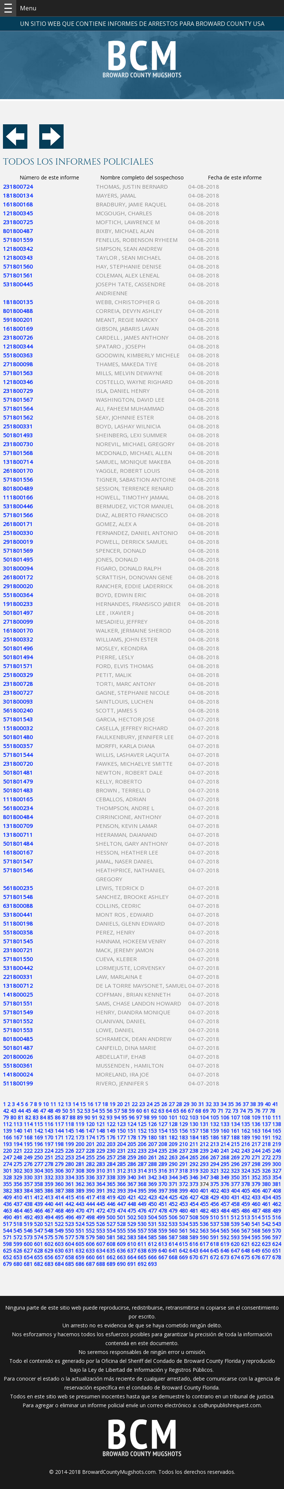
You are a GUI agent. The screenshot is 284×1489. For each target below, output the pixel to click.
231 (121, 1150)
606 (90, 1243)
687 (90, 1263)
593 (235, 1237)
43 (13, 1110)
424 (162, 1197)
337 (100, 1177)
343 (162, 1177)
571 (7, 1237)
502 (131, 1217)
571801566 (18, 515)
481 (193, 1210)
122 (110, 1124)
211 (193, 1144)
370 (162, 1184)
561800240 (18, 710)
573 (28, 1237)
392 (110, 1190)
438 (28, 1203)
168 (28, 1137)
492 (28, 1217)
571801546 (18, 870)
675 (245, 1257)
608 (110, 1243)
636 (121, 1250)
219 (276, 1144)
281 (79, 1164)
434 (266, 1197)
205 (131, 1144)
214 (224, 1144)
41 (275, 1104)
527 (110, 1223)
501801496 (18, 648)
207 (152, 1144)
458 (235, 1203)
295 (224, 1164)
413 (48, 1197)
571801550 (18, 959)
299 (266, 1164)
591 (214, 1237)
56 (109, 1110)
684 (59, 1263)
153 (152, 1130)
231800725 (18, 222)
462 (276, 1203)
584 (142, 1237)
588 (183, 1237)
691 (131, 1263)
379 (255, 1184)
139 (7, 1130)
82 (28, 1117)
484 (224, 1210)
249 (28, 1157)
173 (79, 1137)
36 (238, 1104)
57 (117, 1110)
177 (121, 1137)
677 (266, 1257)
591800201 (18, 319)
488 (266, 1210)
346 (193, 1177)
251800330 (18, 532)
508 (193, 1217)
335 (79, 1177)
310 (100, 1170)
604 (69, 1243)
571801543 (18, 719)
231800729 (18, 390)
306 (59, 1170)
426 (183, 1197)
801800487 (18, 231)
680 (17, 1263)
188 (235, 1137)
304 (38, 1170)
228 (90, 1150)
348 (214, 1177)
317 (173, 1170)
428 (204, 1197)
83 (35, 1117)
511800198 (18, 923)
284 (110, 1164)
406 (255, 1190)
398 (173, 1190)
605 (79, 1243)
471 (90, 1210)
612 (152, 1243)
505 (162, 1217)
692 (142, 1263)
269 (235, 1157)
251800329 (18, 674)
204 (121, 1144)
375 (214, 1184)
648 (245, 1250)
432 (245, 1197)
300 (276, 1164)
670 (193, 1257)
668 (173, 1257)
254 (79, 1157)
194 (17, 1144)
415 (69, 1197)
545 (17, 1230)
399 (183, 1190)
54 (95, 1110)
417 (90, 1197)
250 (38, 1157)
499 (100, 1217)
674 (235, 1257)
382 (7, 1190)
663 (121, 1257)
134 (235, 1124)
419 (110, 1197)
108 (245, 1117)
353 (266, 1177)
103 (193, 1117)
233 (142, 1150)
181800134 (18, 195)
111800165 (18, 799)
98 (146, 1117)
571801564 (18, 408)
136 (255, 1124)
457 (224, 1203)
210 (183, 1144)
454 (193, 1203)
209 (173, 1144)
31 (201, 1104)
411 (28, 1197)
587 (173, 1237)
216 (245, 1144)
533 (173, 1223)
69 (206, 1110)
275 (17, 1164)
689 (110, 1263)
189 (245, 1137)
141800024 (18, 1074)
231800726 (18, 337)
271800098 (18, 364)
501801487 (18, 1047)
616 (193, 1243)
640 (162, 1250)
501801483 (18, 790)
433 (255, 1197)
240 (214, 1150)
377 (235, 1184)
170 (48, 1137)
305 (48, 1170)
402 (214, 1190)
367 (131, 1184)
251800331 (18, 426)
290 (173, 1164)
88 (72, 1117)
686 (79, 1263)
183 (183, 1137)
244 (255, 1150)
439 (38, 1203)
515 (266, 1217)
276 (28, 1164)
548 (48, 1230)
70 (213, 1110)
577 (69, 1237)
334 (69, 1177)
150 (121, 1130)
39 (260, 1104)
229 (100, 1150)
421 (131, 1197)
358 (38, 1184)
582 (121, 1237)
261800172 (18, 577)
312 (121, 1170)
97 (139, 1117)
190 (255, 1137)
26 (164, 1104)
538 (224, 1223)
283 (100, 1164)
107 (235, 1117)
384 (28, 1190)
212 (204, 1144)
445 (100, 1203)
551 (79, 1230)
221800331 (18, 976)
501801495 (18, 559)
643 (193, 1250)
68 (198, 1110)
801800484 (18, 817)
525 (90, 1223)
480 (183, 1210)
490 (7, 1217)
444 (90, 1203)
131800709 (18, 825)
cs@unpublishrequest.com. (230, 1405)
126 (152, 1124)
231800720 (18, 763)
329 (17, 1177)
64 (169, 1110)
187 (224, 1137)
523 (69, 1223)
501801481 (18, 772)
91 (95, 1117)
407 (266, 1190)
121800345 (18, 213)
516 (276, 1217)
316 (162, 1170)
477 (152, 1210)
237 (183, 1150)
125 (142, 1124)
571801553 (18, 1030)
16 (90, 1104)
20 (120, 1104)
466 (38, 1210)
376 (224, 1184)
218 (266, 1144)
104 (204, 1117)
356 (17, 1184)
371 (173, 1184)
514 (255, 1217)
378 (245, 1184)
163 (255, 1130)
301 (7, 1170)
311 (110, 1170)
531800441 (18, 914)
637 (131, 1250)
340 (131, 1177)
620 (235, 1243)
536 (204, 1223)
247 (7, 1157)
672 (214, 1257)
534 (183, 1223)
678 (276, 1257)
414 (59, 1197)
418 (100, 1197)
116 (48, 1124)
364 (100, 1184)
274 (7, 1164)
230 (110, 1150)
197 (48, 1144)
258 (121, 1157)
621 (245, 1243)
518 (17, 1223)
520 (38, 1223)
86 (58, 1117)
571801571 (18, 666)
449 (142, 1203)
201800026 (18, 1056)
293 (204, 1164)
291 (183, 1164)
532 (162, 1223)
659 (79, 1257)
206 (142, 1144)
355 (7, 1184)
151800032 (18, 728)
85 (50, 1117)
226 (69, 1150)
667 (162, 1257)
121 (100, 1124)
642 (183, 1250)
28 (179, 1104)
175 (100, 1137)
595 (255, 1237)
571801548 (18, 896)
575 (48, 1237)
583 (131, 1237)
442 (69, 1203)
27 (172, 1104)
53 (87, 1110)
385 (38, 1190)
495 (59, 1217)
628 (38, 1250)
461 (266, 1203)
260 (142, 1157)
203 (110, 1144)
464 (17, 1210)
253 (69, 1157)
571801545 (18, 941)
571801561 (18, 275)
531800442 (18, 967)
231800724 (18, 186)
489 (276, 1210)
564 (214, 1230)
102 (183, 1117)
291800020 (18, 586)
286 (131, 1164)
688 (100, 1263)
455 (204, 1203)
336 (90, 1177)
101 (173, 1117)
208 (162, 1144)
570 (276, 1230)
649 (255, 1250)
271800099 (18, 621)
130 (193, 1124)
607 (100, 1243)
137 (266, 1124)
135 (245, 1124)
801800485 (18, 1038)
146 (79, 1130)
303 (28, 1170)
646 (224, 1250)
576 (59, 1237)
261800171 (18, 524)
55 (102, 1110)
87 (65, 1117)
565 (224, 1230)
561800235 (18, 888)
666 (152, 1257)
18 (105, 1104)
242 (235, 1150)
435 (276, 1197)
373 (193, 1184)
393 (121, 1190)
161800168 (18, 204)
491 (17, 1217)
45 (28, 1110)
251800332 (18, 639)
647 (235, 1250)
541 (255, 1223)
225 (59, 1150)
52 (80, 1110)
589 (193, 1237)
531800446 (18, 506)
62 (154, 1110)
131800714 (18, 461)
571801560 (18, 266)
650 (266, 1250)
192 (276, 1137)
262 (162, 1157)
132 (214, 1124)
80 (13, 1117)
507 (183, 1217)
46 (35, 1110)
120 (90, 1124)
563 (204, 1230)
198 (59, 1144)
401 (204, 1190)
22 (135, 1104)
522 (59, 1223)
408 (276, 1190)
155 (173, 1130)
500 (110, 1217)
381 (276, 1184)
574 (38, 1237)
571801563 (18, 373)
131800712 (18, 985)
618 (214, 1243)
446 (110, 1203)
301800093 (18, 701)
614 (173, 1243)
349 (224, 1177)
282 (90, 1164)
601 (38, 1243)
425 (173, 1197)
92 (102, 1117)
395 (142, 1190)
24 (149, 1104)
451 (162, 1203)
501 (121, 1217)
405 (245, 1190)
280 (69, 1164)
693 (152, 1263)
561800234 (18, 808)
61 (146, 1110)
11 (53, 1104)
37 (245, 1104)
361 (69, 1184)
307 (69, 1170)
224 (48, 1150)
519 (28, 1223)
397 (162, 1190)
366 (121, 1184)
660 (90, 1257)
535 (193, 1223)
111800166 (18, 497)
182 (173, 1137)
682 (38, 1263)
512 (235, 1217)
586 (162, 1237)
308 (79, 1170)
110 (266, 1117)
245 (266, 1150)
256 (100, 1157)
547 (38, 1230)
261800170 (18, 470)
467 (48, 1210)
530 (142, 1223)
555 (121, 1230)
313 (131, 1170)
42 (6, 1110)
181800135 (18, 302)
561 (183, 1230)
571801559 (18, 239)
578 (79, 1237)
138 (276, 1124)
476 (142, 1210)
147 (90, 1130)
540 (245, 1223)
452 (173, 1203)
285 (121, 1164)
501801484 (18, 843)
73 (235, 1110)
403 (224, 1190)
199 (69, 1144)
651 (276, 1250)
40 (268, 1104)
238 (193, 1150)
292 (193, 1164)
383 (17, 1190)
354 (276, 1177)
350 (235, 1177)
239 (204, 1150)
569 (266, 1230)
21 (127, 1104)
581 (110, 1237)
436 (7, 1203)
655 (38, 1257)
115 (38, 1124)
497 (79, 1217)
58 (124, 1110)
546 (28, 1230)
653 (17, 1257)
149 (110, 1130)
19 (112, 1104)
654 (28, 1257)
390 (90, 1190)
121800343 (18, 257)
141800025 (18, 994)
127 (162, 1124)
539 (235, 1223)
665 (142, 1257)
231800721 (18, 950)
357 (28, 1184)
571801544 (18, 754)
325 (255, 1170)
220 (7, 1150)
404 (235, 1190)
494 (48, 1217)
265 (193, 1157)
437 (17, 1203)
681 (28, 1263)
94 (117, 1117)
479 (173, 1210)
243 (245, 1150)
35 (231, 1104)
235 (162, 1150)
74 (243, 1110)
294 (214, 1164)
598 (7, 1243)
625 (7, 1250)
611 (142, 1243)
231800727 (18, 692)
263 (173, 1157)
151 (131, 1130)
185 (204, 1137)
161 (235, 1130)
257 (110, 1157)
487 (255, 1210)
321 (214, 1170)
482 (204, 1210)
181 (162, 1137)
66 (183, 1110)
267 (214, 1157)
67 (191, 1110)
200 (79, 1144)
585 (152, 1237)
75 (250, 1110)
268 (224, 1157)
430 (224, 1197)
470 (79, 1210)
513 (245, 1217)
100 (162, 1117)
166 (7, 1137)
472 (100, 1210)
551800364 (18, 595)
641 (173, 1250)
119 (79, 1124)
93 (109, 1117)
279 (59, 1164)
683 (48, 1263)
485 (235, 1210)
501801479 (18, 781)
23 (142, 1104)
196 (38, 1144)
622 (255, 1243)
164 (266, 1130)
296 (235, 1164)
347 (204, 1177)
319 (193, 1170)
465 (28, 1210)
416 (79, 1197)
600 (28, 1243)
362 (79, 1184)
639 (152, 1250)
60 (139, 1110)
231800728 (18, 683)
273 (276, 1157)
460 (255, 1203)
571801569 (18, 550)
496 (69, 1217)
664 (131, 1257)
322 (224, 1170)
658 (69, 1257)
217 (255, 1144)
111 (276, 1117)
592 (224, 1237)
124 (131, 1124)
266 (204, 1157)
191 (266, 1137)
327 (276, 1170)
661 (100, 1257)
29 (186, 1104)
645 (214, 1250)
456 (214, 1203)
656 (48, 1257)
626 (17, 1250)
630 (59, 1250)
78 (272, 1110)
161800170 (18, 630)
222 (28, 1150)
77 (265, 1110)
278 (48, 1164)
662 (110, 1257)
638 (142, 1250)
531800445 (18, 284)
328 (7, 1177)
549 (59, 1230)
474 (121, 1210)
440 (48, 1203)
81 (21, 1117)
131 (204, 1124)
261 (152, 1157)
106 (224, 1117)
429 (214, 1197)
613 (162, 1243)
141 (28, 1130)
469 (69, 1210)
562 (193, 1230)
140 (17, 1130)
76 (257, 1110)
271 (255, 1157)
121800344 (18, 346)
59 (132, 1110)
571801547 (18, 861)
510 (214, 1217)
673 (224, 1257)
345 (183, 1177)
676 (255, 1257)
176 (110, 1137)
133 (224, 1124)
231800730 (18, 444)
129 (183, 1124)
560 (173, 1230)
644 (204, 1250)
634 (100, 1250)
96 (132, 1117)
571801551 (18, 1003)
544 (7, 1230)
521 (48, 1223)
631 (69, 1250)
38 (253, 1104)
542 (266, 1223)
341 (142, 1177)
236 (173, 1150)
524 (79, 1223)
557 (142, 1230)
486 (245, 1210)
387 (59, 1190)
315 (152, 1170)
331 (38, 1177)
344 (173, 1177)
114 (28, 1124)
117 (59, 1124)
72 (228, 1110)
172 (69, 1137)
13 (68, 1104)
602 (48, 1243)
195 (28, 1144)
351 (245, 1177)
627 (28, 1250)
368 (142, 1184)
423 (152, 1197)
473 (110, 1210)
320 (204, 1170)
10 (46, 1104)
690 (121, 1263)
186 (214, 1137)
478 (162, 1210)
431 (235, 1197)
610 (131, 1243)
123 (121, 1124)
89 (80, 1117)
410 (17, 1197)
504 (152, 1217)
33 (216, 1104)
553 (100, 1230)
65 (176, 1110)
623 (266, 1243)
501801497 (18, 612)
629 (48, 1250)
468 (59, 1210)
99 (154, 1117)
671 (204, 1257)
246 (276, 1150)
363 (90, 1184)
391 (100, 1190)
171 (59, 1137)
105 (214, 1117)
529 (131, 1223)
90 (87, 1117)
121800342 (18, 248)
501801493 (18, 435)
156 (183, 1130)
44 (21, 1110)
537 (214, 1223)
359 (48, 1184)
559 (162, 1230)
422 (142, 1197)
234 (152, 1150)
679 (7, 1263)
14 (75, 1104)
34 (223, 1104)
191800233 (18, 603)
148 (100, 1130)
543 (276, 1223)
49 (58, 1110)
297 (245, 1164)
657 (59, 1257)
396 (152, 1190)
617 (204, 1243)
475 (131, 1210)
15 (83, 1104)
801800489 (18, 488)
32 (209, 1104)
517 (7, 1223)
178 (131, 1137)
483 (214, 1210)
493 (38, 1217)
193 (7, 1144)
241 (224, 1150)
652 (7, 1257)
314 (142, 1170)
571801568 (18, 453)
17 (98, 1104)
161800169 (18, 328)
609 (121, 1243)
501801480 (18, 737)
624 (276, 1243)
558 (152, 1230)
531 (152, 1223)
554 (110, 1230)
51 (72, 1110)
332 (48, 1177)
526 (100, 1223)
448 (131, 1203)
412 (38, 1197)
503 (142, 1217)
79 (6, 1117)
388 (69, 1190)
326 (266, 1170)
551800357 (18, 745)
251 (48, 1157)
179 (142, 1137)
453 (183, 1203)
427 (193, 1197)
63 (161, 1110)
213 (214, 1144)
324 (245, 1170)
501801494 (18, 657)
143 (48, 1130)
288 (152, 1164)
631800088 (18, 905)
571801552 (18, 1021)
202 (100, 1144)
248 (17, 1157)
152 (142, 1130)
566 (235, 1230)
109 (255, 1117)
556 (131, 1230)
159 (214, 1130)
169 (38, 1137)
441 (59, 1203)
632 (79, 1250)
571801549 (18, 1012)
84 (43, 1117)
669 (183, 1257)
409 (7, 1197)
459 (245, 1203)
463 (7, 1210)
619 (224, 1243)
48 (50, 1110)
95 (124, 1117)
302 (17, 1170)
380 (266, 1184)
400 (193, 1190)
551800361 (18, 1065)
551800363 (18, 355)
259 (131, 1157)
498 (90, 1217)
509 (204, 1217)
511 (224, 1217)
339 (121, 1177)
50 (65, 1110)
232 (131, 1150)
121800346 (18, 381)
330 (28, 1177)
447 (121, 1203)
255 (90, 1157)
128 (173, 1124)
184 (193, 1137)
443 (79, 1203)
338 (110, 1177)
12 (61, 1104)
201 (90, 1144)
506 (173, 1217)
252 (59, 1157)
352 (255, 1177)
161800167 (18, 852)
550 (69, 1230)
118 (69, 1124)
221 (17, 1150)
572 (17, 1237)
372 (183, 1184)
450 (152, 1203)
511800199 (18, 1083)
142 (38, 1130)
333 (59, 1177)
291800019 (18, 541)
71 (220, 1110)
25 (157, 1104)
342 (152, 1177)
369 (152, 1184)
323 (235, 1170)
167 (17, 1137)
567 (245, 1230)
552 (90, 1230)
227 (79, 1150)
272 (266, 1157)
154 (162, 1130)
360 (59, 1184)
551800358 (18, 932)
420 (121, 1197)
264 (183, 1157)
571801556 (18, 479)
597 (276, 1237)
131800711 (18, 834)
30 (194, 1104)
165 (276, 1130)
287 (142, 1164)
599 (17, 1243)
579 (90, 1237)
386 (48, 1190)
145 (69, 1130)
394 (131, 1190)
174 (90, 1137)
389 (79, 1190)
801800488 (18, 310)
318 (183, 1170)
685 (69, 1263)
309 (90, 1170)
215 (235, 1144)
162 (245, 1130)
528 (121, 1223)
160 (224, 1130)
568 (255, 1230)
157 (193, 1130)
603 (59, 1243)
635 (110, 1250)
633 (90, 1250)
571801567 (18, 399)
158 (204, 1130)
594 (245, 1237)
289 (162, 1164)
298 (255, 1164)
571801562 (18, 417)
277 (38, 1164)
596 (266, 1237)
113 (17, 1124)
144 (59, 1130)
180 (152, 1137)
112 (7, 1124)
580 (100, 1237)
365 (110, 1184)
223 (38, 1150)
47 (43, 1110)
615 (183, 1243)
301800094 (18, 568)
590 (204, 1237)
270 (245, 1157)
